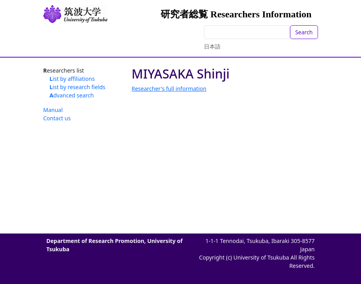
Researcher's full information (169, 88)
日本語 (212, 46)
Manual (53, 110)
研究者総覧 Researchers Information (236, 14)
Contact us (57, 118)
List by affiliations (72, 78)
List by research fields (78, 87)
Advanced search (72, 95)
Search (303, 32)
